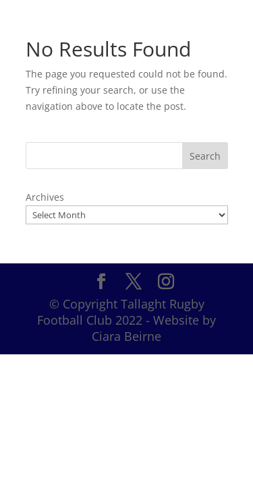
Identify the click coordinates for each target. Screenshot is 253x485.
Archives (45, 197)
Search (205, 156)
